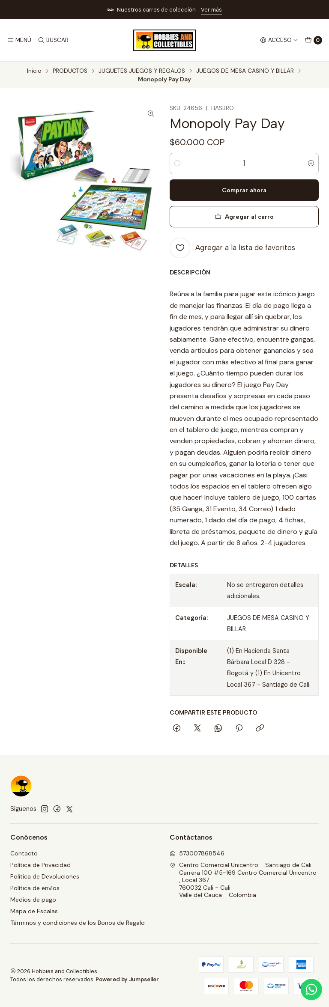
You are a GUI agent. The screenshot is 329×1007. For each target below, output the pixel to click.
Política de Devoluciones (44, 876)
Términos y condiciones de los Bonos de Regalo (77, 923)
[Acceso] (279, 40)
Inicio (34, 71)
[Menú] (19, 40)
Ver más (211, 9)
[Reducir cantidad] (177, 163)
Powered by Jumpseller (127, 979)
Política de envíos (35, 888)
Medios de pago (33, 899)
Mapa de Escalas (34, 911)
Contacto (24, 853)
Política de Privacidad (40, 865)
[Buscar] (53, 40)
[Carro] (313, 40)
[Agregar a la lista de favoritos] (232, 248)
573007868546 (197, 853)
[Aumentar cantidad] (311, 163)
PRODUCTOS (70, 71)
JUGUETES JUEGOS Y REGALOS (142, 71)
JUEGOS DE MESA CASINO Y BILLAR (245, 71)
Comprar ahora (244, 190)
